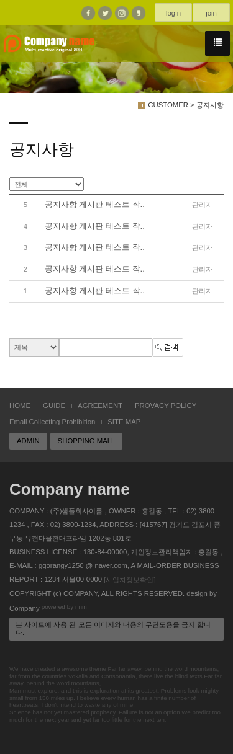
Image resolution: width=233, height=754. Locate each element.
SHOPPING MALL (87, 441)
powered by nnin (64, 607)
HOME (19, 405)
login (173, 13)
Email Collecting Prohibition (52, 421)
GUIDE (54, 405)
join (211, 13)
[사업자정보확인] (129, 579)
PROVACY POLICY (165, 405)
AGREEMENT (100, 405)
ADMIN (28, 441)
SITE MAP (123, 421)
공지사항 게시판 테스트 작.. (95, 204)
